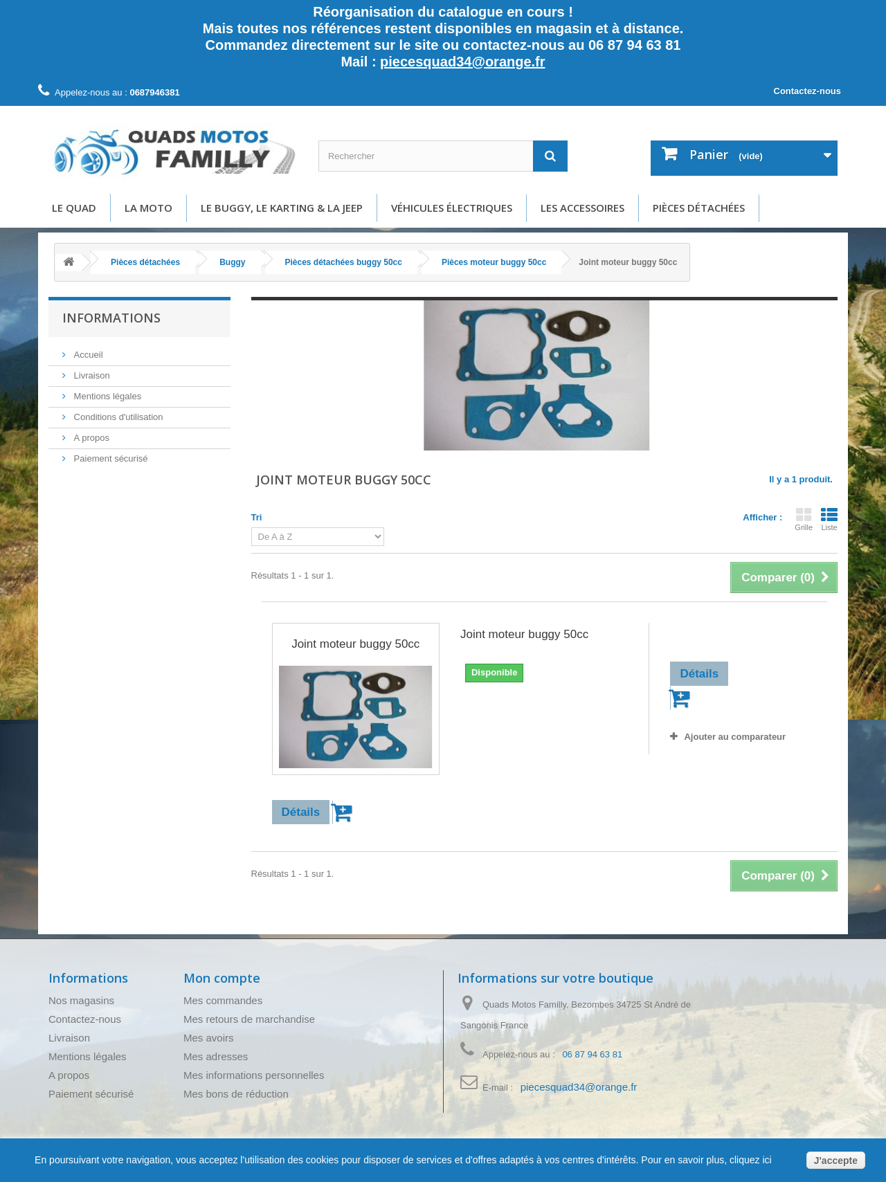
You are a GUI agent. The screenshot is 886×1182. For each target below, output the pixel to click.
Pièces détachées (699, 208)
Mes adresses (215, 1056)
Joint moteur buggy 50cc (355, 644)
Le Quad (74, 208)
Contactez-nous (808, 91)
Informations (111, 317)
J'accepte (836, 1160)
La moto (148, 208)
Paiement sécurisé (109, 458)
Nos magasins (81, 1000)
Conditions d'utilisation (117, 417)
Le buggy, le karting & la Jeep (282, 208)
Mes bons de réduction (236, 1094)
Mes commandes (222, 1000)
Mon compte (221, 978)
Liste (829, 519)
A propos (90, 438)
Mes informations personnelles (253, 1075)
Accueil (87, 354)
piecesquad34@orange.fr (462, 61)
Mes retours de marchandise (249, 1019)
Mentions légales (106, 396)
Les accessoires (582, 208)
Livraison (90, 375)
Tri (256, 517)
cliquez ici (749, 1159)
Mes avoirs (208, 1038)
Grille (804, 519)
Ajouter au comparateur (735, 736)
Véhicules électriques (451, 208)
